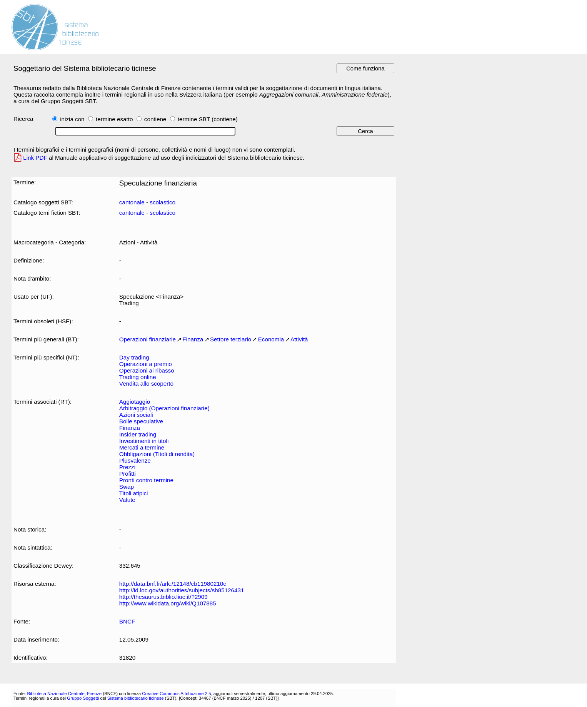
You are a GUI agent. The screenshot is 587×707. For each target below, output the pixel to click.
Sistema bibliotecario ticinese (135, 698)
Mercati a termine (141, 447)
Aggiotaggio (134, 401)
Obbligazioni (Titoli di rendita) (157, 454)
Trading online (137, 377)
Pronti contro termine (146, 480)
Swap (126, 486)
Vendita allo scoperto (146, 383)
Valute (127, 499)
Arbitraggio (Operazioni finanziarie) (164, 408)
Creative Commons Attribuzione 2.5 (176, 693)
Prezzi (127, 467)
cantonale (132, 202)
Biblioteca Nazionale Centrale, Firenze (64, 693)
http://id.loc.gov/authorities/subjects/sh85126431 (181, 590)
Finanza (192, 339)
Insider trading (137, 434)
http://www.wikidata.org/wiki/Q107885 (167, 603)
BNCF (127, 621)
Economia (271, 339)
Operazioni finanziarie (147, 339)
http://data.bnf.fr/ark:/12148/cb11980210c (172, 583)
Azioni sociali (136, 414)
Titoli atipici (133, 493)
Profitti (127, 473)
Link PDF (35, 157)
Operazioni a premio (145, 364)
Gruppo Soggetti (83, 698)
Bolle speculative (141, 421)
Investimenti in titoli (143, 441)
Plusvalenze (135, 460)
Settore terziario (230, 339)
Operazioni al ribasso (146, 370)
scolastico (162, 202)
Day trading (134, 357)
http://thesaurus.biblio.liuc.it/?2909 (163, 596)
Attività (299, 339)
